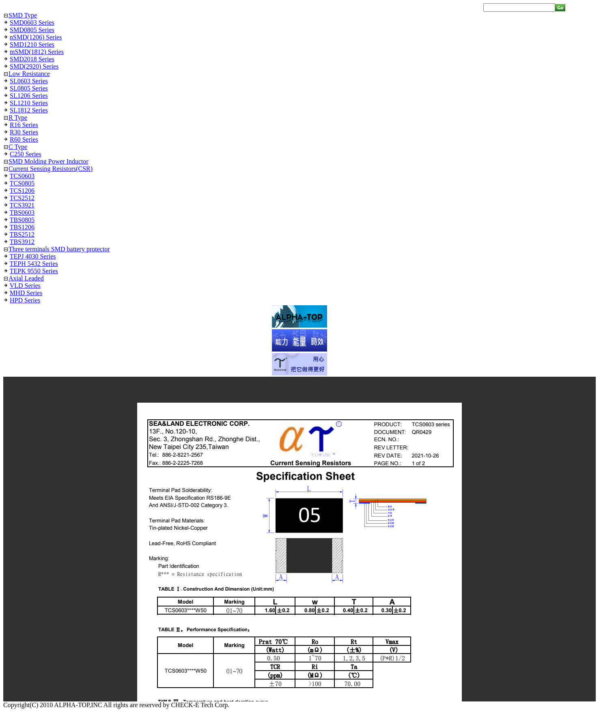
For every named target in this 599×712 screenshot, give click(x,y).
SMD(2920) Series (34, 66)
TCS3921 (22, 205)
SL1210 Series (29, 102)
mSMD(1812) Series (37, 51)
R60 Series (24, 139)
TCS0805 (22, 183)
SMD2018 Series (32, 59)
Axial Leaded (26, 278)
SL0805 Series (29, 88)
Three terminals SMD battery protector (59, 249)
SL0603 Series (29, 81)
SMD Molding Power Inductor (48, 161)
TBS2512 (22, 234)
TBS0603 (22, 212)
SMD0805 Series (32, 29)
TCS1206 (22, 190)
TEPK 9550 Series (34, 271)
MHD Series (26, 292)
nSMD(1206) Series (36, 37)
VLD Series (25, 285)
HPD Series (25, 300)
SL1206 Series (29, 95)
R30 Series (24, 132)
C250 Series (25, 154)
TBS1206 (22, 227)
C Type (18, 146)
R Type (18, 117)
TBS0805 (22, 219)
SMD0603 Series (32, 22)
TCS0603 (22, 176)
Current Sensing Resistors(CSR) (51, 168)
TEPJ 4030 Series (33, 256)
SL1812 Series (29, 110)
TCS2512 (22, 197)
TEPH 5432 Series (34, 263)
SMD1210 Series (32, 44)
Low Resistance (29, 73)
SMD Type (23, 15)
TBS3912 (22, 241)
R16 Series (24, 124)
